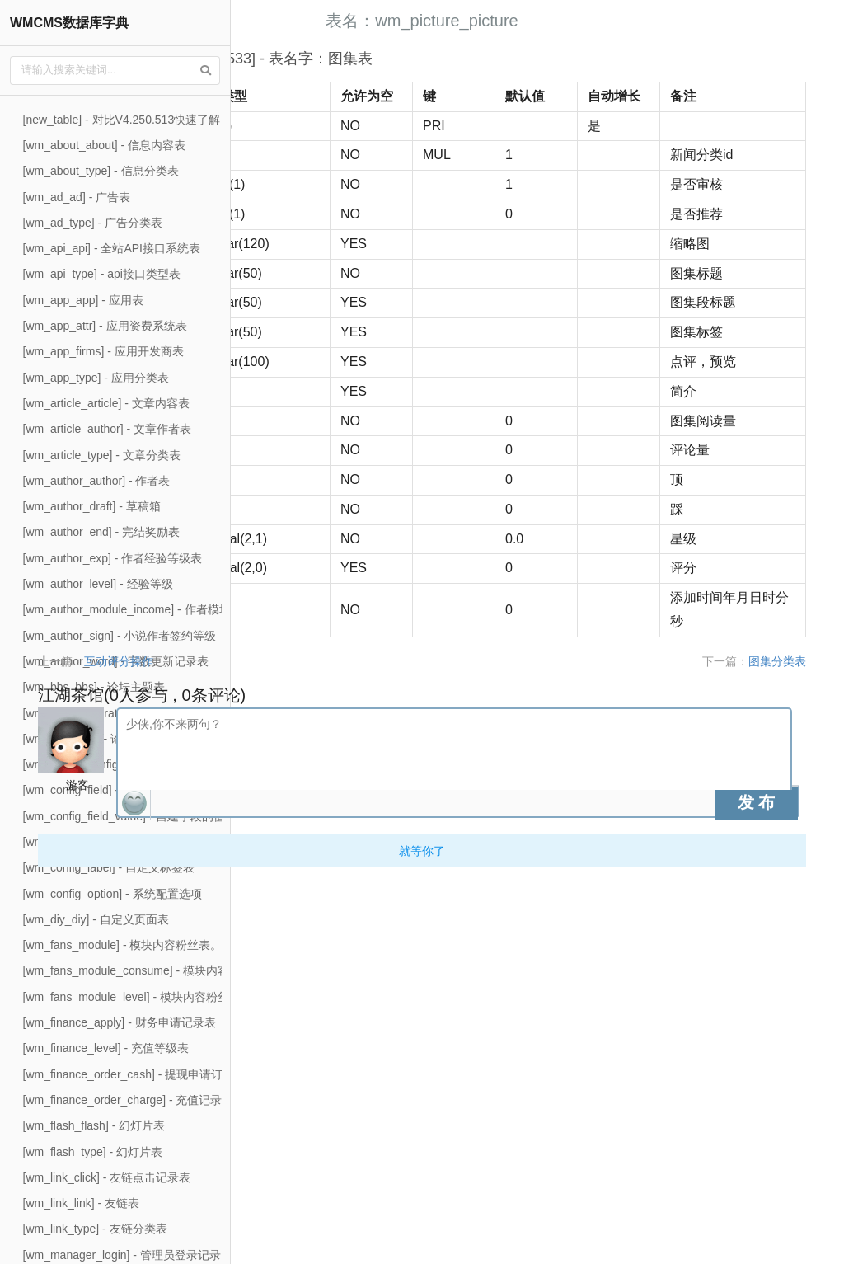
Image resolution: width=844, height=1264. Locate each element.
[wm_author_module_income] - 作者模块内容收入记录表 (167, 609)
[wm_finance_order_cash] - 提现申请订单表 (134, 1074)
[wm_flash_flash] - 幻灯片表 (94, 1125)
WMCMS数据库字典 (69, 23)
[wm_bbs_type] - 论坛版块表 (96, 738)
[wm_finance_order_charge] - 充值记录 (123, 1100)
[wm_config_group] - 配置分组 (100, 841)
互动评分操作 (331, 1041)
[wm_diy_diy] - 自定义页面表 (96, 919)
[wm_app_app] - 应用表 (83, 300)
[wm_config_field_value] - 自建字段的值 (124, 816)
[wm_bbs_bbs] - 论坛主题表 (94, 686)
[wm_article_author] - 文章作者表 (107, 428)
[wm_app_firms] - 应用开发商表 (103, 351)
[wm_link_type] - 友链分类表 (95, 1228)
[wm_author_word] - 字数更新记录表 (116, 661)
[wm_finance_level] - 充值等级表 (106, 1048)
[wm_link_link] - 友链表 (81, 1203)
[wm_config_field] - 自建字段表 (102, 789)
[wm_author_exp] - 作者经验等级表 (113, 558)
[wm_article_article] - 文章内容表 (106, 403)
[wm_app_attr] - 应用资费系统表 (105, 325)
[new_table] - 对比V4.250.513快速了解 (122, 119)
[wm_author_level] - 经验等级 (98, 583)
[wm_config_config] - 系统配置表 (106, 764)
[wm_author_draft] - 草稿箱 (92, 506)
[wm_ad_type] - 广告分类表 (93, 222)
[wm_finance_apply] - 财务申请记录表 (119, 1022)
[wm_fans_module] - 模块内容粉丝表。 (123, 945)
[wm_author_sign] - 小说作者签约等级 (120, 635)
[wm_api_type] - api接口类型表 (102, 273)
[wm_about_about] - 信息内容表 (104, 145)
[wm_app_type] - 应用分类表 (96, 377)
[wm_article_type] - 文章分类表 (102, 455)
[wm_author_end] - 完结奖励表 (102, 531)
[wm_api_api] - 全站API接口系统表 (112, 248)
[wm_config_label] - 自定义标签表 (109, 867)
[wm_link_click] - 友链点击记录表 (107, 1177)
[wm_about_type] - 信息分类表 (101, 170)
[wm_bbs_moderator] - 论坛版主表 (111, 713)
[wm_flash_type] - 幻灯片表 (93, 1151)
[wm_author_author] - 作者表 (97, 480)
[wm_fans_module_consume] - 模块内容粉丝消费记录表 (167, 970)
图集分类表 (795, 1041)
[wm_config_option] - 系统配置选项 (112, 893)
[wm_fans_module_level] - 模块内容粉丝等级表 (144, 996)
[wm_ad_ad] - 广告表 (77, 197)
